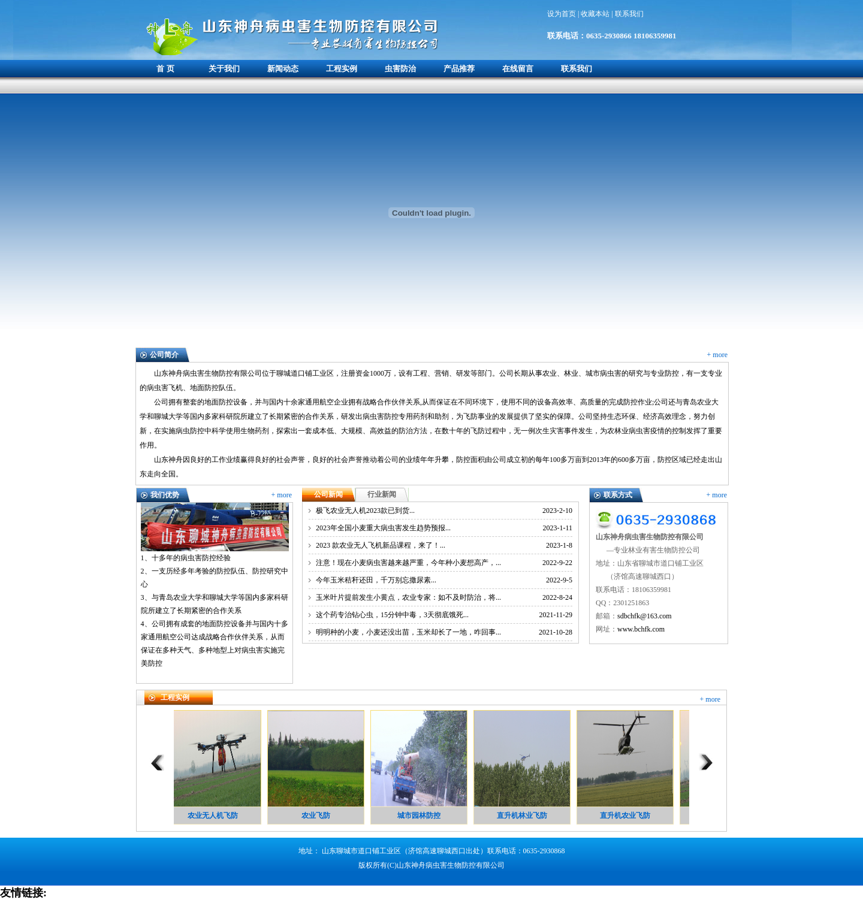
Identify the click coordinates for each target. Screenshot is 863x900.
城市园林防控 (420, 815)
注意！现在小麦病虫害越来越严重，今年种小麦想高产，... (408, 562)
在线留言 (517, 68)
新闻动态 (282, 68)
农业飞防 (317, 815)
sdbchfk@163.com (644, 616)
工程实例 (341, 68)
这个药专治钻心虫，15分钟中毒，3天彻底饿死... (392, 615)
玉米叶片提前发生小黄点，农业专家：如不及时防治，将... (408, 597)
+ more (717, 355)
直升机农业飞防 (627, 815)
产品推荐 (459, 68)
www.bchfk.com (641, 629)
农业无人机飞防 (214, 815)
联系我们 (629, 14)
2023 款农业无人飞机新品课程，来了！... (380, 545)
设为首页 (562, 14)
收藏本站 (596, 14)
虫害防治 (400, 68)
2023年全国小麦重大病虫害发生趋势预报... (383, 528)
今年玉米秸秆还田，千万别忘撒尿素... (376, 580)
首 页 (165, 68)
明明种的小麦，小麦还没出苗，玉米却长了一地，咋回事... (408, 632)
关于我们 (224, 68)
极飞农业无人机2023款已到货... (365, 510)
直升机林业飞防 (524, 815)
